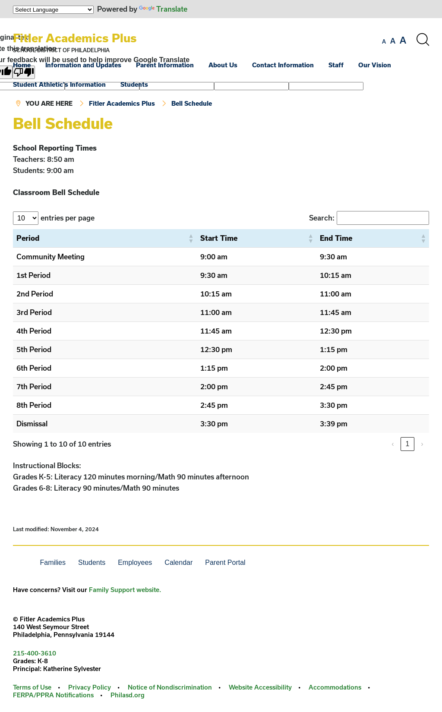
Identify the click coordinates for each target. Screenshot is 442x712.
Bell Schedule (191, 103)
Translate (163, 9)
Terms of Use (32, 687)
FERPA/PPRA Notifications (53, 695)
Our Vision (374, 65)
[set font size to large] (402, 40)
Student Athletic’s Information (59, 84)
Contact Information (283, 65)
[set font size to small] (384, 41)
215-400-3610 (34, 653)
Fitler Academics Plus (75, 37)
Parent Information (165, 65)
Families (53, 562)
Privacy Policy (89, 687)
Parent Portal (225, 562)
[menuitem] (28, 65)
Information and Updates (83, 65)
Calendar (178, 562)
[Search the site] (422, 39)
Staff (336, 65)
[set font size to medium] (393, 41)
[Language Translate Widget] (53, 10)
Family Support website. (125, 589)
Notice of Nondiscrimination (170, 687)
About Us (222, 65)
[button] (190, 238)
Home (22, 65)
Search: (322, 218)
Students (134, 84)
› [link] (422, 443)
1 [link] (408, 443)
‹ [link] (392, 443)
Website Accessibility (260, 687)
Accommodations (335, 687)
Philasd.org (127, 695)
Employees (135, 562)
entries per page (68, 218)
